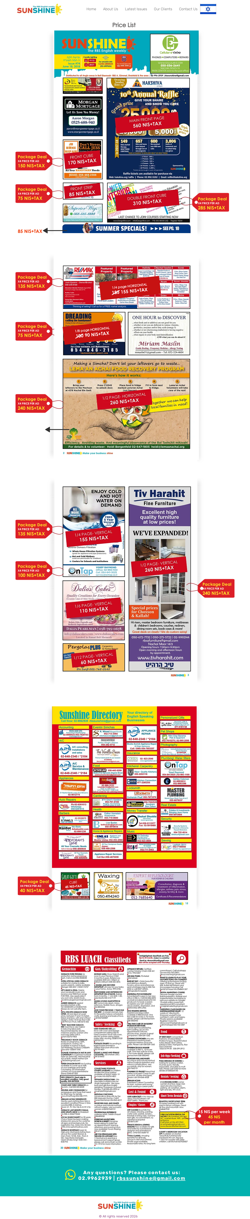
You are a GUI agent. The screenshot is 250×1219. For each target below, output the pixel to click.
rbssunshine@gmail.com (151, 1178)
